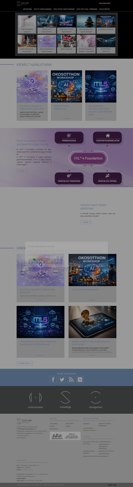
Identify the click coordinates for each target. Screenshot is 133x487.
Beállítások (54, 250)
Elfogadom (36, 250)
